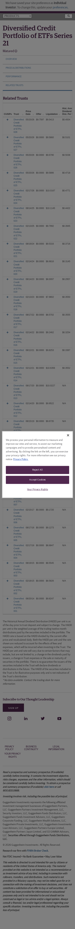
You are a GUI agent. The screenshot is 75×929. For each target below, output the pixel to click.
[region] (37, 464)
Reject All (37, 470)
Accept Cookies (37, 480)
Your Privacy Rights (37, 489)
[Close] (68, 435)
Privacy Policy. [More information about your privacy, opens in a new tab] (20, 459)
